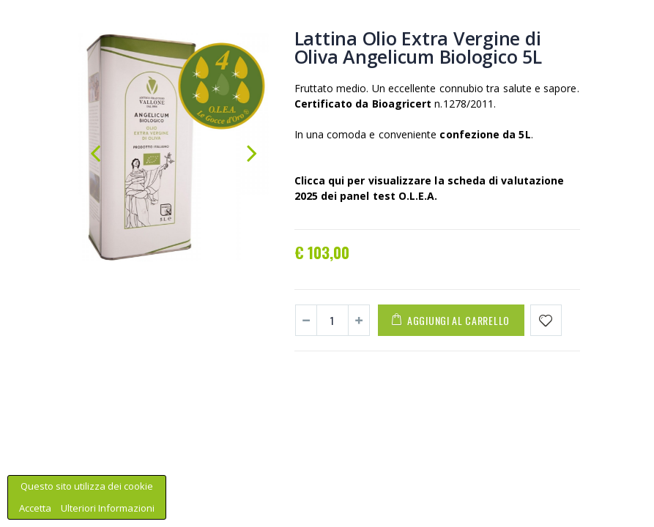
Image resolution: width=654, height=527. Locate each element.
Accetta (36, 508)
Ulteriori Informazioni (108, 508)
